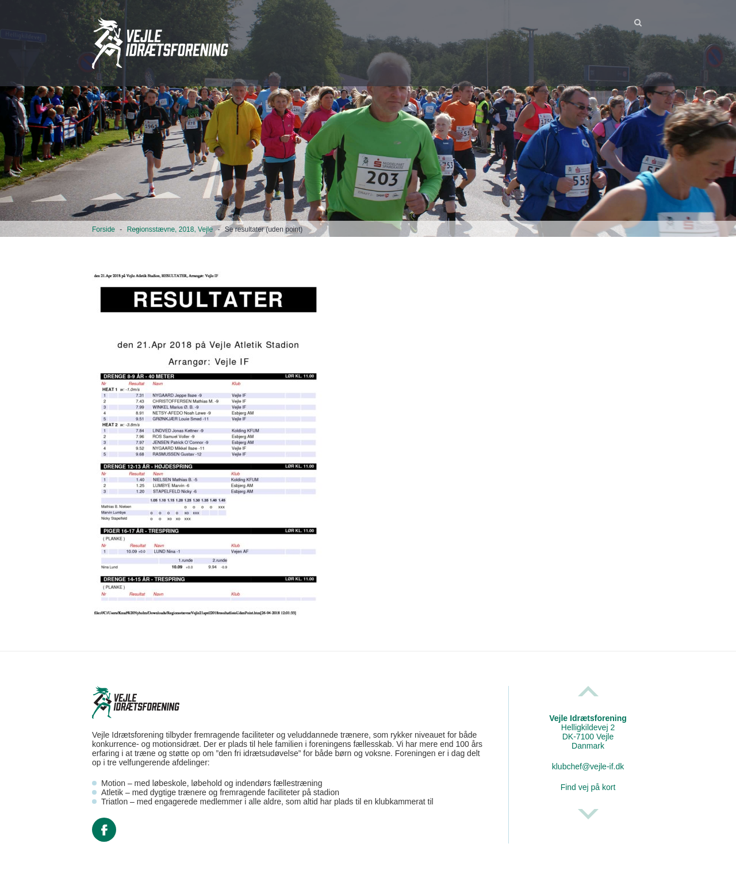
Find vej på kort (588, 787)
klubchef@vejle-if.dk (588, 766)
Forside (103, 229)
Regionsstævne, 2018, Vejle (170, 229)
